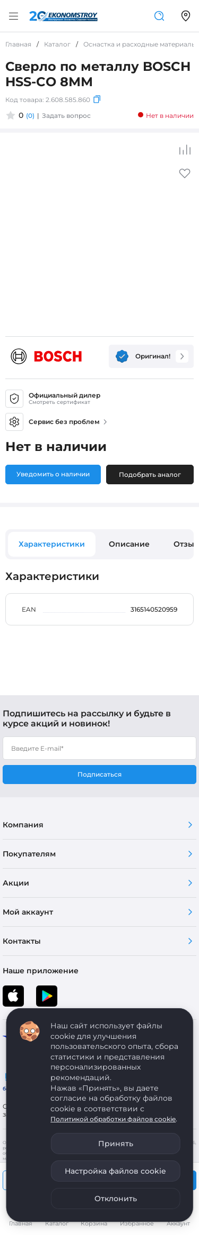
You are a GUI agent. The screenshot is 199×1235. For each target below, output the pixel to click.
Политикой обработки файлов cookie (113, 1119)
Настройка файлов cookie (115, 1171)
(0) (30, 115)
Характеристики (52, 544)
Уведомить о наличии (53, 474)
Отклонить (115, 1198)
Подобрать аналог (150, 474)
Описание (129, 544)
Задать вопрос (66, 115)
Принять (115, 1143)
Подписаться (99, 774)
